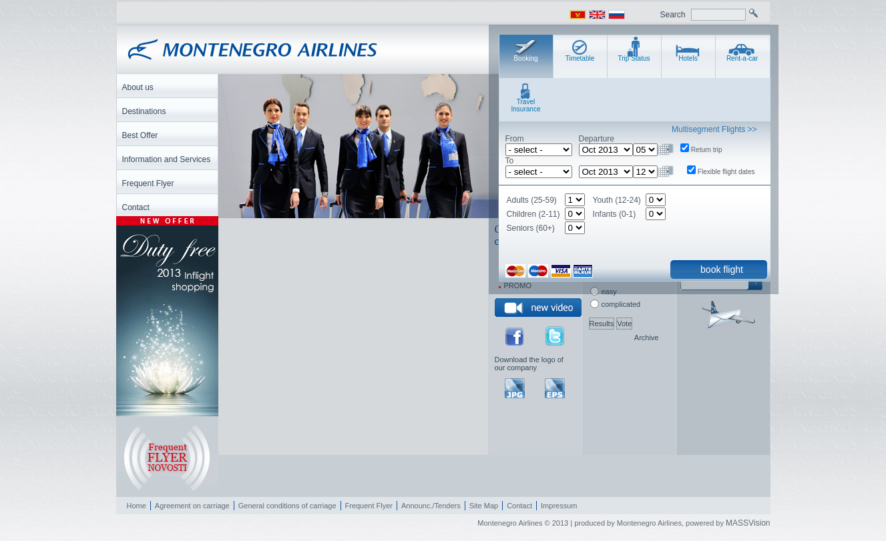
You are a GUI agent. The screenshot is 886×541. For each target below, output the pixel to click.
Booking (525, 58)
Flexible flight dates (726, 171)
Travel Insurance (526, 105)
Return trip (706, 149)
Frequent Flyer (369, 506)
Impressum (559, 506)
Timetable (580, 58)
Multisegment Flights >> (714, 129)
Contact (519, 506)
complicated (621, 304)
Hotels (687, 58)
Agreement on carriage (192, 506)
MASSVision (748, 523)
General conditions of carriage (287, 506)
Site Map (483, 506)
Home (136, 506)
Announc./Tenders (431, 506)
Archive (646, 338)
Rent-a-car (742, 58)
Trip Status (634, 58)
